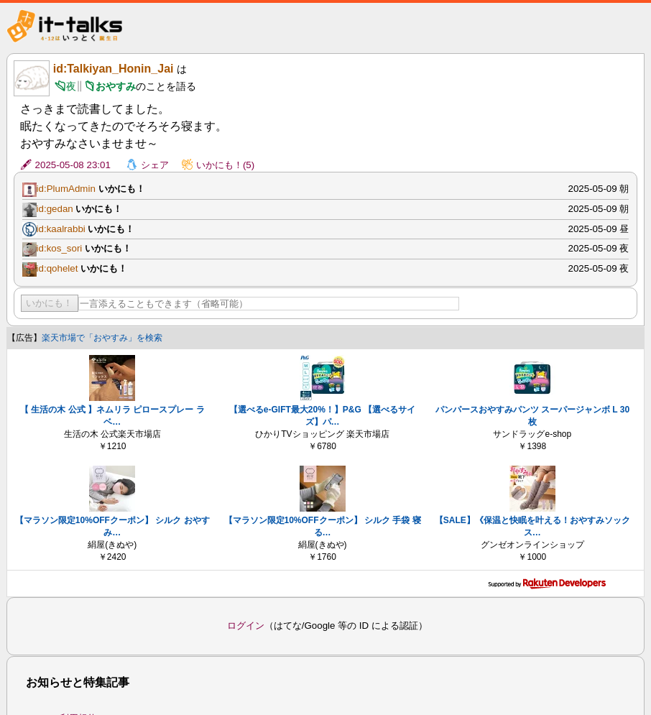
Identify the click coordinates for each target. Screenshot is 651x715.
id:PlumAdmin (66, 188)
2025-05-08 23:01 (73, 165)
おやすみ (116, 86)
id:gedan (55, 208)
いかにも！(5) (225, 165)
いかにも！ (49, 302)
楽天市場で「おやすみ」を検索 (102, 338)
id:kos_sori (60, 248)
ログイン (245, 625)
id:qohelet (57, 268)
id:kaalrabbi (61, 228)
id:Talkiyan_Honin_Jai (113, 69)
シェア (155, 165)
